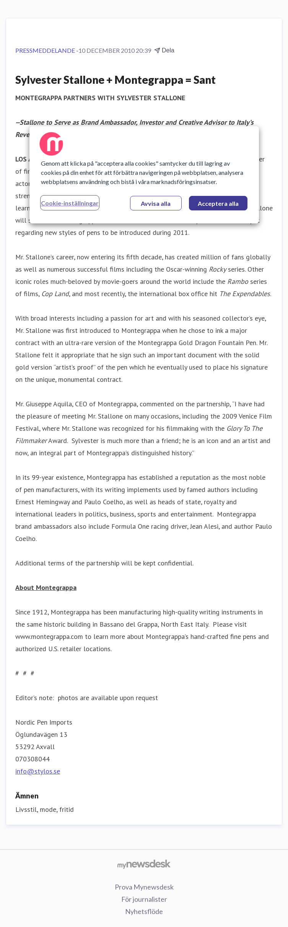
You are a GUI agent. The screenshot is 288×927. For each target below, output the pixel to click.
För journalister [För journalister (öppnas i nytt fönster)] (144, 899)
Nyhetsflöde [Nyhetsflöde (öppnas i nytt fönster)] (144, 911)
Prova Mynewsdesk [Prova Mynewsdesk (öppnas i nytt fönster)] (144, 887)
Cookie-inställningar (70, 203)
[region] (144, 174)
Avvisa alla (156, 203)
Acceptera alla (218, 203)
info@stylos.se (37, 771)
